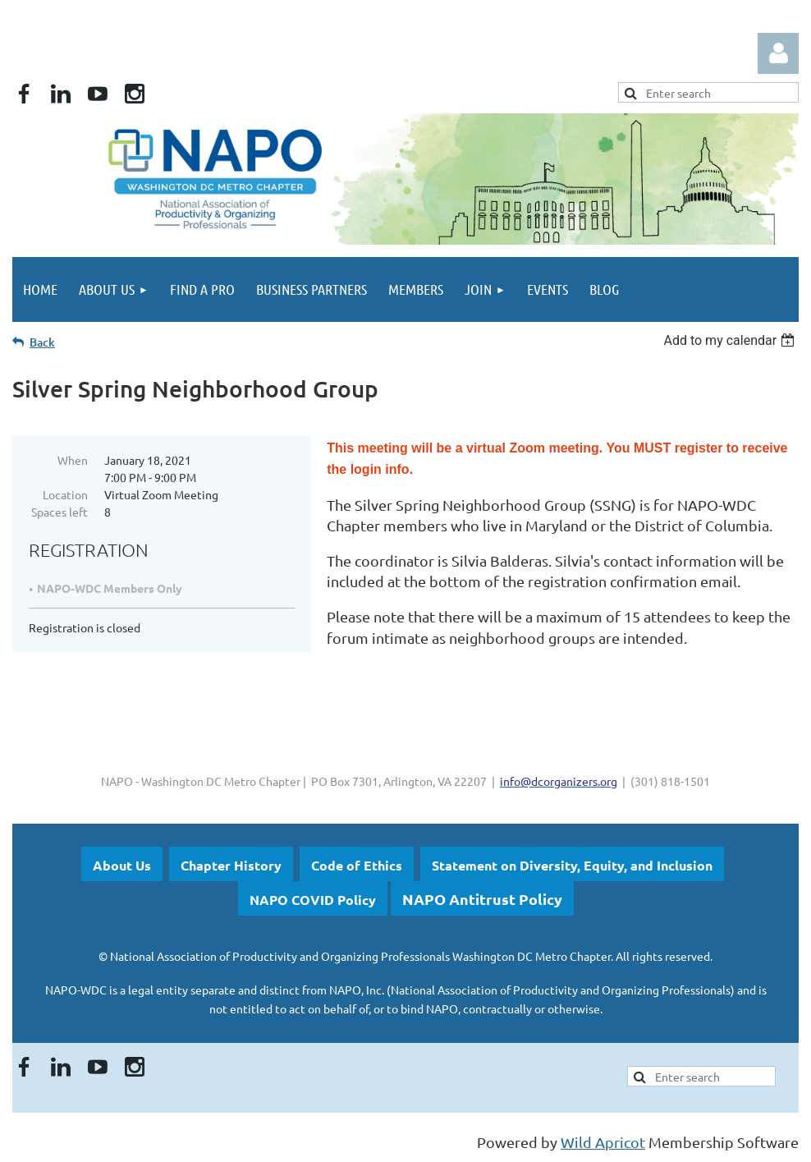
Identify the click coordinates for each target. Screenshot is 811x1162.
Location (65, 494)
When (72, 459)
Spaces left (59, 511)
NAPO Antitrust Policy (482, 898)
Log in (778, 53)
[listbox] (731, 340)
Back (42, 342)
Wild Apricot (603, 1142)
